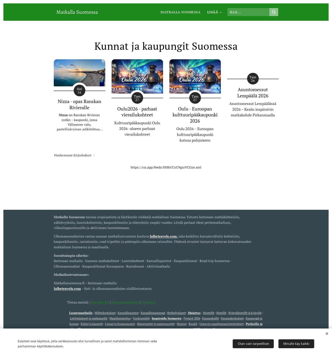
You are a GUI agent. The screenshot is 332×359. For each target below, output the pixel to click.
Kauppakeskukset (232, 318)
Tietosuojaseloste (125, 302)
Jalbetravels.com (67, 288)
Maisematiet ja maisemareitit (156, 324)
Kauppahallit (210, 318)
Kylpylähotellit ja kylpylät (244, 313)
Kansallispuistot (128, 313)
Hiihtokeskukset (105, 313)
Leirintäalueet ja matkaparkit (88, 318)
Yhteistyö (148, 302)
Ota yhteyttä (99, 302)
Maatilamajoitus (120, 318)
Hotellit (221, 313)
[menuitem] (181, 12)
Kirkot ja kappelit (92, 324)
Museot (182, 324)
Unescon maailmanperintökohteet (221, 324)
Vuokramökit (141, 318)
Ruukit (193, 324)
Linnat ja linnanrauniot (120, 324)
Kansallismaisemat (153, 313)
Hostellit (208, 313)
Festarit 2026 (192, 318)
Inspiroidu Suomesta (166, 318)
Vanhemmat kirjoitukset (72, 155)
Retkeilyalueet (176, 313)
